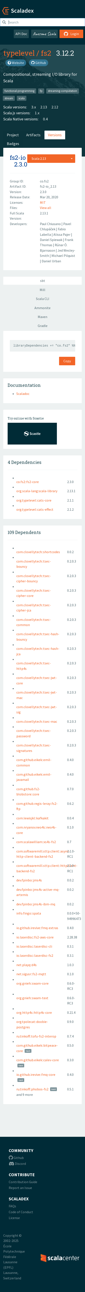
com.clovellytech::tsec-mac (36, 721)
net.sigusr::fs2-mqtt (31, 974)
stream (9, 98)
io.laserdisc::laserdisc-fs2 (34, 955)
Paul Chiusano (50, 224)
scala (22, 98)
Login (71, 34)
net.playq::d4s (26, 965)
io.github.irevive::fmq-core (35, 1074)
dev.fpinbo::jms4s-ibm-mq (35, 904)
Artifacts (33, 134)
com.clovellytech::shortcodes (38, 552)
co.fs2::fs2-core (27, 482)
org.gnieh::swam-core (32, 983)
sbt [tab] (42, 280)
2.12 (54, 106)
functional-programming (19, 91)
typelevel (19, 53)
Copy (67, 361)
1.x (37, 112)
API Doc (21, 34)
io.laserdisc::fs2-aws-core (35, 937)
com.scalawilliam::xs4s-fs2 (36, 842)
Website (16, 63)
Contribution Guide (23, 1182)
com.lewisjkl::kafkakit (32, 818)
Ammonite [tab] (42, 308)
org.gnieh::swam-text (32, 998)
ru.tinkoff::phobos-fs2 (32, 1089)
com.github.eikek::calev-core (37, 1060)
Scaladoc (22, 393)
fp (41, 91)
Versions (55, 134)
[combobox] (51, 158)
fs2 (46, 53)
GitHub (38, 63)
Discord (17, 1163)
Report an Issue (20, 1188)
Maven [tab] (42, 317)
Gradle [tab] (43, 325)
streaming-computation (62, 91)
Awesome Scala (44, 34)
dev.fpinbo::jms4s (29, 880)
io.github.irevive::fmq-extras (37, 928)
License (14, 1218)
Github (16, 1158)
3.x (33, 106)
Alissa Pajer (62, 234)
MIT (43, 202)
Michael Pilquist (63, 255)
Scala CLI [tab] (42, 298)
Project (13, 134)
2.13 (43, 106)
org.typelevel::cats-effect (34, 509)
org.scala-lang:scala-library (36, 491)
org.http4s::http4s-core (34, 1012)
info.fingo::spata (28, 913)
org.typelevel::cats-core (33, 500)
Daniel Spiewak (51, 240)
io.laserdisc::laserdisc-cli (34, 946)
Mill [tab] (42, 290)
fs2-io (18, 157)
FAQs (12, 1206)
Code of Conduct (21, 1212)
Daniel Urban (51, 261)
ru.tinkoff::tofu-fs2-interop (36, 1036)
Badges (13, 143)
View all (45, 208)
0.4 (45, 118)
